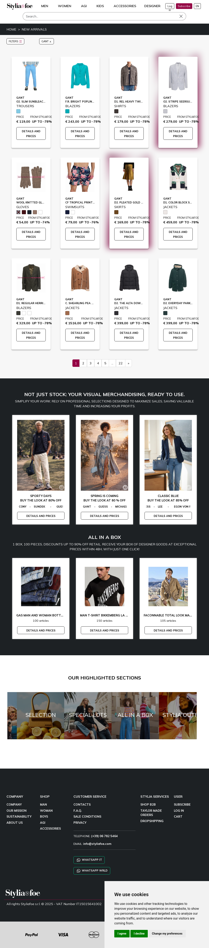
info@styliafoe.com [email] (97, 844)
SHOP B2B (148, 804)
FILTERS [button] (15, 41)
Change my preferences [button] (167, 933)
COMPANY (14, 804)
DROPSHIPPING (151, 821)
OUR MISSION (17, 811)
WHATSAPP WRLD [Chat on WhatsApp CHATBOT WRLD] (92, 870)
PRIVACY (79, 823)
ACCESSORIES (50, 828)
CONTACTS (82, 804)
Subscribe (184, 6)
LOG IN (179, 811)
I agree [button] (122, 933)
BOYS (44, 816)
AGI (42, 823)
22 (121, 363)
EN (197, 6)
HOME (11, 29)
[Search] (104, 16)
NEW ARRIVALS (34, 29)
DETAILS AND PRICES (41, 516)
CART (178, 816)
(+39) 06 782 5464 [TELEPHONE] (104, 836)
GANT (46, 41)
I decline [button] (139, 933)
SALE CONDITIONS (87, 816)
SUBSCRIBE (182, 804)
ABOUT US (15, 823)
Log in (170, 6)
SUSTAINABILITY (19, 816)
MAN (43, 804)
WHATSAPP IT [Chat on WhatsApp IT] (89, 860)
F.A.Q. (77, 811)
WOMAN (46, 811)
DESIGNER (152, 6)
